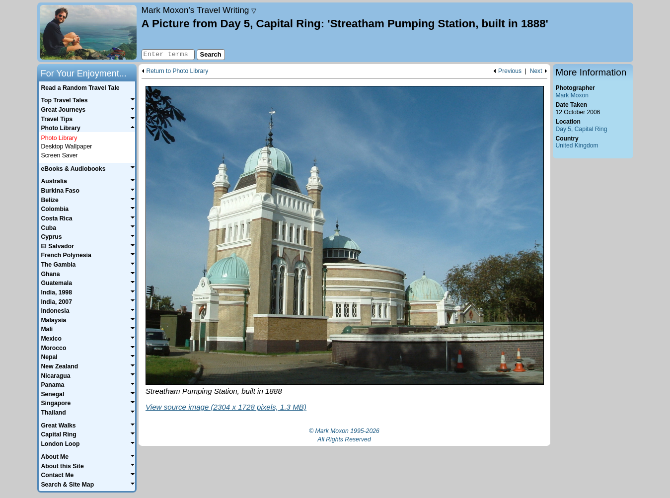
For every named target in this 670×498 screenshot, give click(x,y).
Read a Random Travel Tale (80, 87)
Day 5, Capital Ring (581, 129)
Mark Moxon (572, 95)
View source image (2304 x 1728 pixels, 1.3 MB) (226, 407)
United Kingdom (577, 145)
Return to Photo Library (178, 71)
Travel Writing (199, 10)
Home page (88, 32)
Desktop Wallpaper (66, 146)
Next (536, 71)
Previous (509, 71)
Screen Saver (59, 155)
